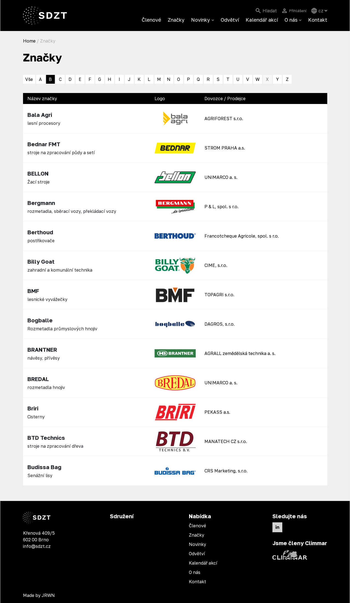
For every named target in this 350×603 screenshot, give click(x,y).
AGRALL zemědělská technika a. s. (239, 353)
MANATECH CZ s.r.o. (225, 441)
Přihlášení (296, 10)
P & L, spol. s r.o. (221, 206)
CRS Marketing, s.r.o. (225, 471)
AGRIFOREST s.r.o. (223, 118)
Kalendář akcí (262, 20)
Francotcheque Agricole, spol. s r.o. (241, 236)
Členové (151, 20)
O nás (290, 20)
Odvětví (230, 20)
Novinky (200, 20)
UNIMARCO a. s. (220, 177)
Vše (29, 79)
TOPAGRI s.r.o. (219, 294)
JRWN (48, 595)
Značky (176, 20)
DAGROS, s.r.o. (219, 324)
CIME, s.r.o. (215, 265)
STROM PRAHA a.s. (224, 148)
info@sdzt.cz (37, 546)
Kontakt (317, 20)
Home (29, 41)
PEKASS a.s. (217, 412)
